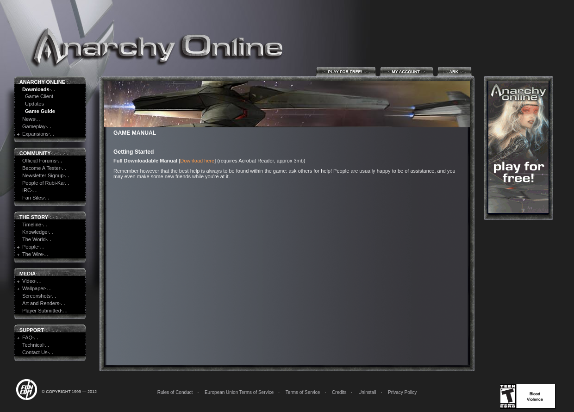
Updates (34, 103)
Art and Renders (40, 303)
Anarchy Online (42, 82)
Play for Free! (346, 71)
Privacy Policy (402, 392)
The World (34, 239)
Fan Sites (33, 197)
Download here (197, 160)
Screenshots (36, 296)
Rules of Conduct (175, 392)
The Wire (32, 254)
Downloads (36, 89)
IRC (26, 190)
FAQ (27, 337)
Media (27, 273)
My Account (407, 71)
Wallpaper (33, 288)
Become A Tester (41, 168)
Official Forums (39, 160)
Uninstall (367, 392)
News (28, 119)
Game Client (39, 96)
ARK (454, 71)
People (30, 247)
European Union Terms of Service (239, 392)
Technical (33, 345)
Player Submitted (41, 310)
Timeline (31, 224)
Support (31, 330)
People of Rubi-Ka (42, 183)
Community (35, 153)
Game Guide (40, 111)
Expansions (35, 134)
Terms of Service (303, 392)
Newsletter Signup (42, 175)
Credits (339, 392)
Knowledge (34, 232)
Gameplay (33, 126)
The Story (33, 217)
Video (28, 281)
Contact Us (34, 352)
